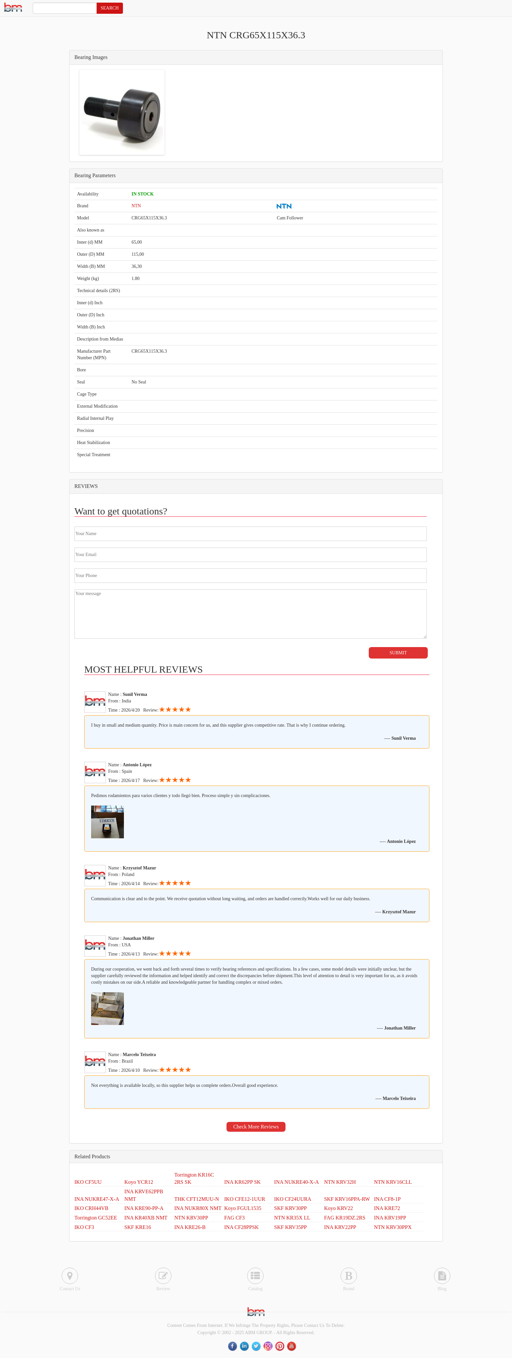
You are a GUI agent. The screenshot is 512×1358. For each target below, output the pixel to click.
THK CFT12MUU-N (196, 1199)
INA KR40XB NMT (145, 1217)
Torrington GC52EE (95, 1217)
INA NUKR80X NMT (198, 1208)
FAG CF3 (234, 1217)
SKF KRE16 (137, 1227)
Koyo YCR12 (138, 1182)
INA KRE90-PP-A (144, 1208)
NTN (136, 205)
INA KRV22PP (340, 1227)
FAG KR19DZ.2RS (344, 1217)
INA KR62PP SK (242, 1182)
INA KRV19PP (390, 1217)
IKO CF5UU (88, 1182)
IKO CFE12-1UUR (244, 1199)
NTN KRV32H (340, 1182)
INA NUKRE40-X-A (296, 1182)
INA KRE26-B (190, 1227)
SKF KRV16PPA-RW (347, 1199)
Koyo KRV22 (338, 1208)
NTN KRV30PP (191, 1217)
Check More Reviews (256, 1126)
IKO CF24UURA (292, 1199)
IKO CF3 (84, 1227)
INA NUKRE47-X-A (96, 1199)
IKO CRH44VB (91, 1208)
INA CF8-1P (387, 1199)
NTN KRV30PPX (393, 1227)
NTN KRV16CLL (393, 1182)
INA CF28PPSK (241, 1227)
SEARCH (110, 8)
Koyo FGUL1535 (242, 1208)
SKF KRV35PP (290, 1227)
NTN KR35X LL (292, 1217)
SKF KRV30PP (290, 1208)
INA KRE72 (387, 1208)
